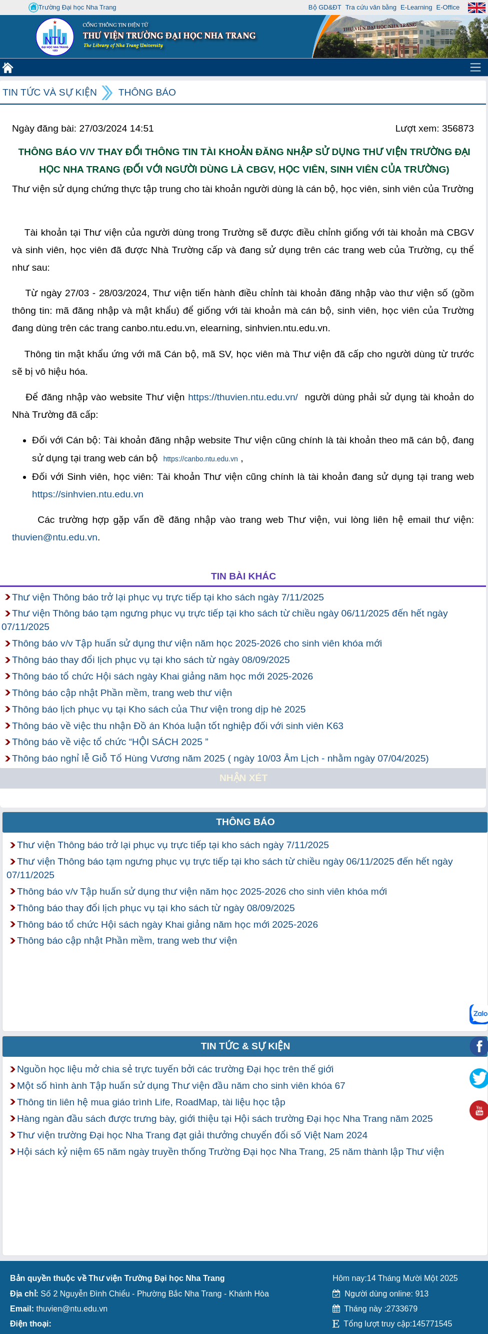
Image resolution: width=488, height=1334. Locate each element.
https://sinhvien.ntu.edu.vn (88, 494)
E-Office (448, 7)
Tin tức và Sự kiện (49, 92)
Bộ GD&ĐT (325, 7)
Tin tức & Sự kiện (245, 1046)
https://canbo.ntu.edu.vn (200, 459)
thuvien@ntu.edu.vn (55, 537)
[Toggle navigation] (475, 67)
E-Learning (416, 7)
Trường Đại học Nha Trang (72, 8)
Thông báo (147, 92)
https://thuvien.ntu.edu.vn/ (243, 397)
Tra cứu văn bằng (371, 7)
